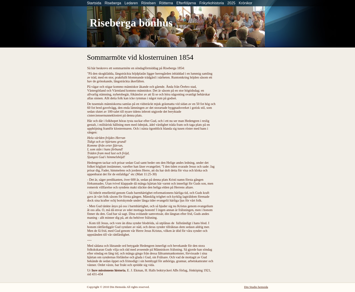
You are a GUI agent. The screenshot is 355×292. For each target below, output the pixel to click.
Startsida (94, 3)
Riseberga (113, 3)
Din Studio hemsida (256, 287)
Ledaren (131, 3)
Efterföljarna (186, 3)
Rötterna (166, 3)
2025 (231, 3)
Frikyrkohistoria (211, 3)
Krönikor (245, 3)
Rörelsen (148, 3)
